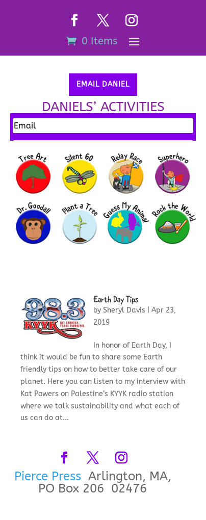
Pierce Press (49, 476)
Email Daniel (103, 84)
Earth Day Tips (115, 300)
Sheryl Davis (124, 310)
